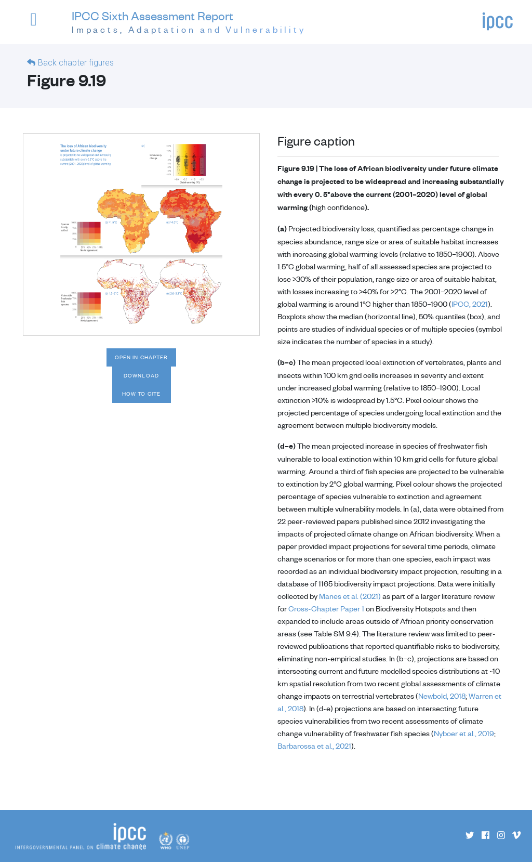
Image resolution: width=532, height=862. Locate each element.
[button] (41, 24)
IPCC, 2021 (469, 303)
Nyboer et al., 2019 (464, 733)
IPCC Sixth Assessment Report (189, 22)
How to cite (141, 393)
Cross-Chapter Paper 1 (326, 608)
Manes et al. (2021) (350, 595)
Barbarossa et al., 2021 (314, 745)
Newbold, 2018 (442, 695)
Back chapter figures (76, 63)
